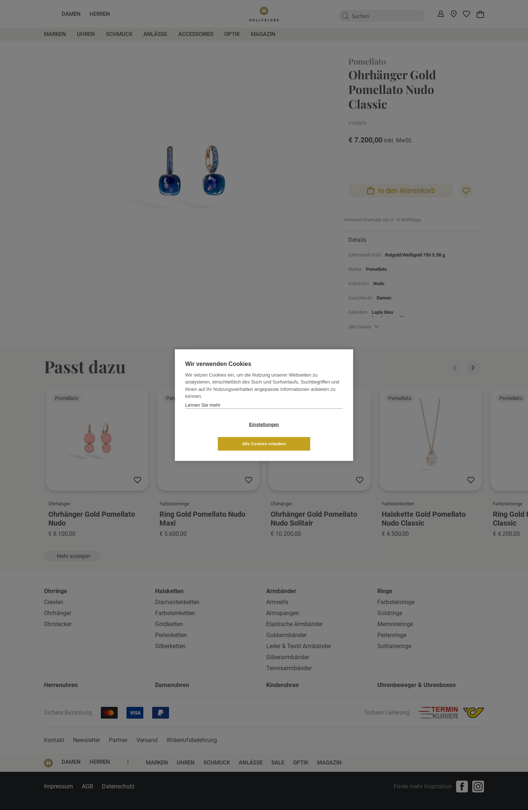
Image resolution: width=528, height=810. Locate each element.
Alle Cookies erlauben (307, 434)
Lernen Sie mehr (202, 414)
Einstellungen (220, 434)
